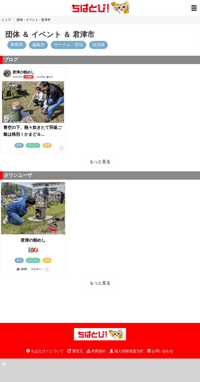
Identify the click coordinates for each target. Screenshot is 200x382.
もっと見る (100, 161)
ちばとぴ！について (45, 351)
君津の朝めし (33, 240)
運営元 (75, 351)
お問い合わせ (160, 351)
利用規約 (96, 351)
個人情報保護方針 (126, 351)
